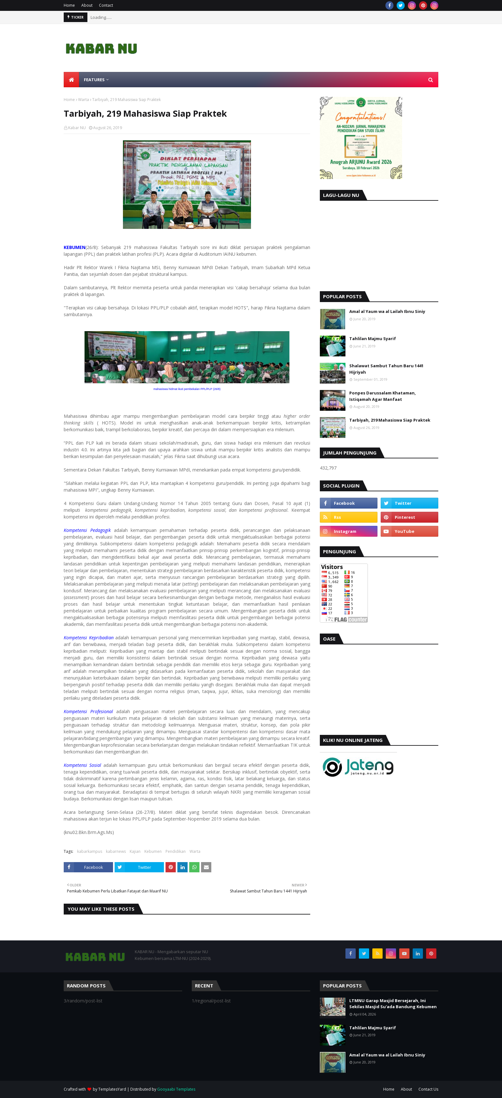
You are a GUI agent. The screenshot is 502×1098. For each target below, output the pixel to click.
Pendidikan (176, 851)
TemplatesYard (112, 1089)
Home (69, 5)
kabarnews (116, 851)
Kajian (135, 851)
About (87, 5)
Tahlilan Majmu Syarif (372, 338)
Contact (106, 5)
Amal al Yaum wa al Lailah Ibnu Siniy (387, 311)
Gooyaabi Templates (176, 1089)
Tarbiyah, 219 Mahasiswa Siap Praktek (389, 420)
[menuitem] (71, 79)
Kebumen (153, 851)
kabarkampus (89, 851)
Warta (83, 99)
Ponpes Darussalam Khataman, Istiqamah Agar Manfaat (382, 396)
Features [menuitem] (94, 79)
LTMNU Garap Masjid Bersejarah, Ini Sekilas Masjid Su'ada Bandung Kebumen (393, 1004)
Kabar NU (77, 127)
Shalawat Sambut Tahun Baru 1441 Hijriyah (386, 369)
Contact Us (428, 1089)
